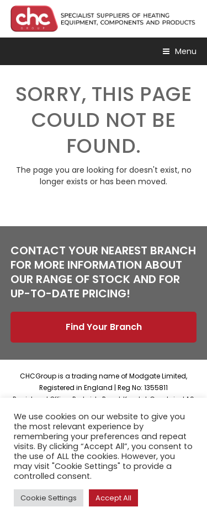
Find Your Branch (104, 327)
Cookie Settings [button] (48, 498)
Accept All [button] (113, 498)
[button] (180, 51)
